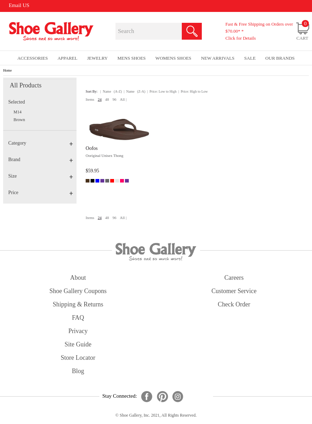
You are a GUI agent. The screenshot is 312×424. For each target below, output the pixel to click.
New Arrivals (217, 58)
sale (250, 58)
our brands (279, 58)
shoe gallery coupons (78, 291)
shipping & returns (78, 304)
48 (107, 99)
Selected (16, 102)
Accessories (32, 58)
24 (100, 99)
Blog (78, 371)
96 (115, 99)
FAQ (78, 317)
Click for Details (240, 38)
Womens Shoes (173, 58)
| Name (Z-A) (134, 91)
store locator (78, 358)
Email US (19, 5)
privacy (78, 331)
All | (123, 99)
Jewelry (97, 58)
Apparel (68, 58)
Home (7, 70)
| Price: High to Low (193, 91)
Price (40, 192)
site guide (78, 344)
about (78, 277)
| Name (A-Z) (111, 91)
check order (234, 304)
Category (40, 143)
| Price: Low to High (162, 91)
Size (40, 176)
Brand (40, 159)
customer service (234, 291)
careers (234, 277)
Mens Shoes (132, 58)
